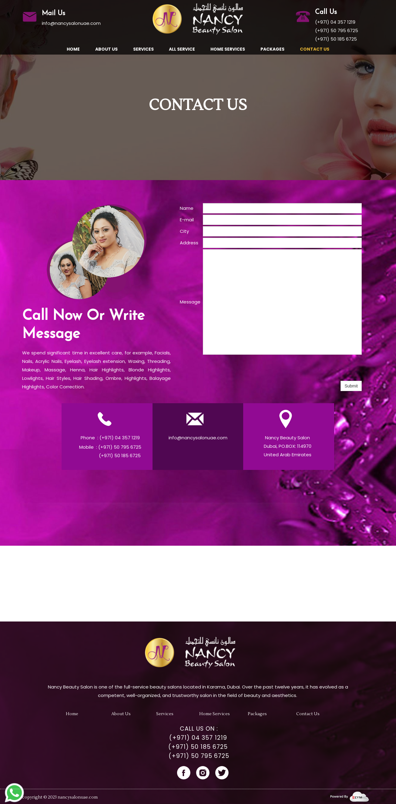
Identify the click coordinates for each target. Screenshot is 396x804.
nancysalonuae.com (78, 797)
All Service (182, 49)
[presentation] (249, 368)
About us (106, 49)
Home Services (227, 49)
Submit (351, 386)
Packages (272, 49)
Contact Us (314, 49)
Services (143, 49)
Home (73, 49)
